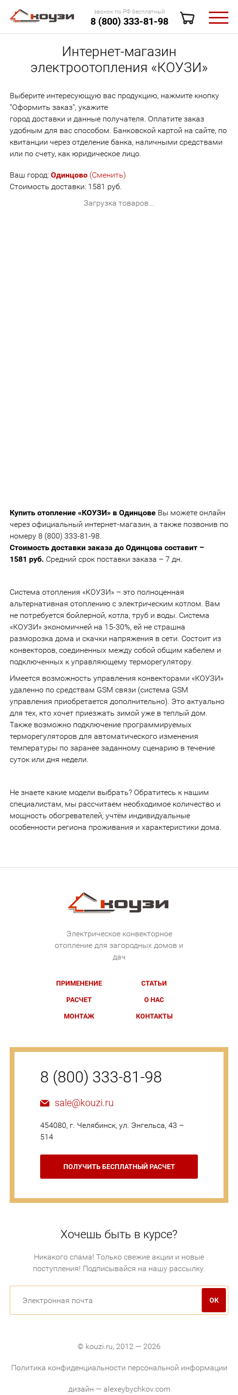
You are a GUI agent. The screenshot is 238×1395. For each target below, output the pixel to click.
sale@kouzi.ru (84, 1103)
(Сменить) (88, 175)
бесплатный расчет (119, 1166)
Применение (79, 983)
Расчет (79, 1000)
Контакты (154, 1016)
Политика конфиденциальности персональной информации (119, 1367)
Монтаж (79, 1016)
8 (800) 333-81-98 (129, 21)
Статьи (154, 983)
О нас (154, 1000)
